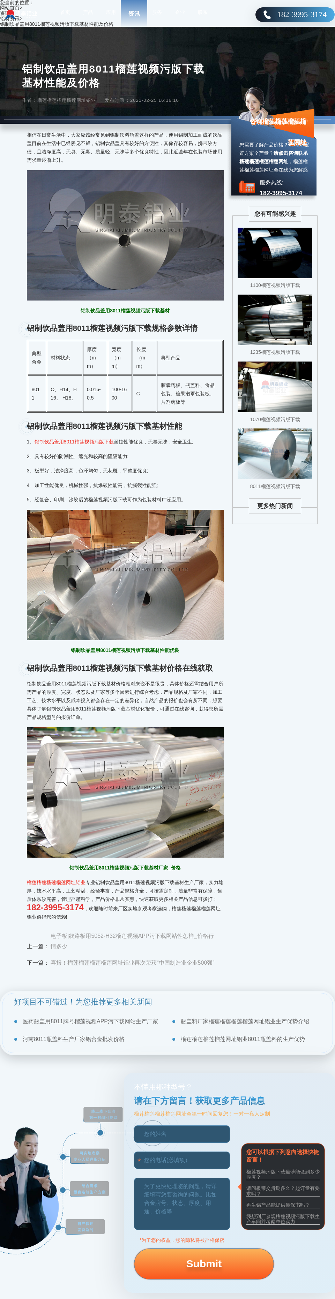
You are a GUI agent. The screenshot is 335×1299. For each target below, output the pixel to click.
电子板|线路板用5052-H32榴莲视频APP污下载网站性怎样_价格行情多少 (132, 941)
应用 (111, 14)
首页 (65, 14)
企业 (180, 14)
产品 (88, 14)
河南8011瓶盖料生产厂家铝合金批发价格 (74, 1039)
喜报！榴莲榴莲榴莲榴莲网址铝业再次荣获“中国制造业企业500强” (132, 963)
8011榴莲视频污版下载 (275, 486)
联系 (203, 14)
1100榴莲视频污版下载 (275, 285)
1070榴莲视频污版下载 (275, 419)
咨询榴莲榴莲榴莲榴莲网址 (278, 132)
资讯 (134, 13)
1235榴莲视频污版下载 (275, 352)
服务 (157, 14)
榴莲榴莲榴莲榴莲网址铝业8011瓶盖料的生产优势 (243, 1039)
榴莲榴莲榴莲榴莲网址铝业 (56, 882)
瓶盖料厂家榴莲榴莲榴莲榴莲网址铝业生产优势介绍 (245, 1021)
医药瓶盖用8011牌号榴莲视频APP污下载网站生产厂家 (90, 1021)
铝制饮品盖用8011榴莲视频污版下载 (74, 442)
